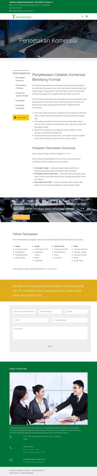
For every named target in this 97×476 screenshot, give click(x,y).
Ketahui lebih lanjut (21, 217)
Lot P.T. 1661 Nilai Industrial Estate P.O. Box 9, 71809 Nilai (29, 5)
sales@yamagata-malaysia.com (21, 11)
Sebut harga (20, 117)
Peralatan (67, 154)
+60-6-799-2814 (15, 8)
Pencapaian (20, 101)
